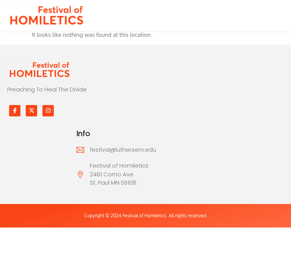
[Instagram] (48, 110)
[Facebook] (14, 110)
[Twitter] (31, 110)
